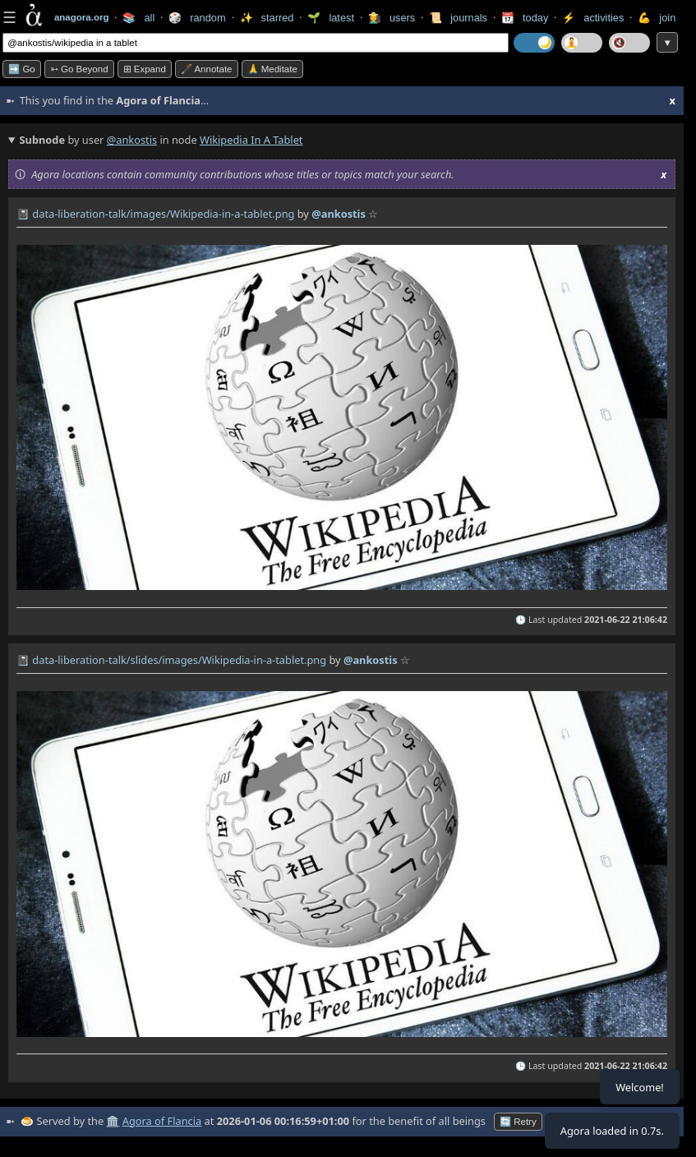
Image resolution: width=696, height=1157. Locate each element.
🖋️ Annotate (207, 69)
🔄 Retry (518, 1122)
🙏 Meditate (272, 69)
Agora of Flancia (161, 1120)
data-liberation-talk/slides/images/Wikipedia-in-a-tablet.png (179, 659)
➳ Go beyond (79, 69)
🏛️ (112, 1120)
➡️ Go (21, 69)
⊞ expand (144, 69)
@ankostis (132, 139)
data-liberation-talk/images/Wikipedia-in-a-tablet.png (163, 213)
